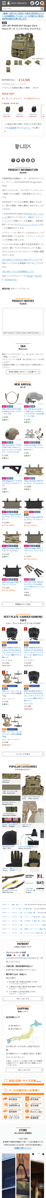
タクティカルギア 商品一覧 (33, 933)
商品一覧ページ (17, 904)
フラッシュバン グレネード (29, 224)
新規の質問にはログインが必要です (23, 371)
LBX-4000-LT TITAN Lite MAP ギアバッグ (20, 259)
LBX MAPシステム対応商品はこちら (18, 271)
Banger (29, 275)
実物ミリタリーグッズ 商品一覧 (35, 929)
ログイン (27, 127)
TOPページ (5, 904)
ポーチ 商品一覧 (29, 913)
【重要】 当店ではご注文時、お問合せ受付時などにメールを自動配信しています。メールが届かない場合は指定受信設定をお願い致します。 (23, 16)
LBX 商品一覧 (27, 909)
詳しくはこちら (23, 998)
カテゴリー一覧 (17, 913)
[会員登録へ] (32, 3)
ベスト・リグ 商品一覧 (32, 917)
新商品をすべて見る (23, 604)
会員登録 (12, 127)
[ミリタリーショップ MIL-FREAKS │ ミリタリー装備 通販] (16, 3)
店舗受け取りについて (23, 1148)
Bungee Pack (11, 279)
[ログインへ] (37, 3)
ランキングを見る (23, 754)
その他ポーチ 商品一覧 (32, 921)
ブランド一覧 (16, 909)
